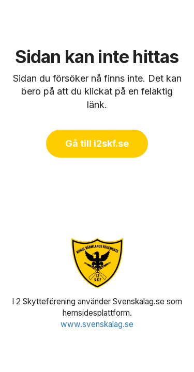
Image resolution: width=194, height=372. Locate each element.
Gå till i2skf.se (97, 143)
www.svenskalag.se (97, 324)
